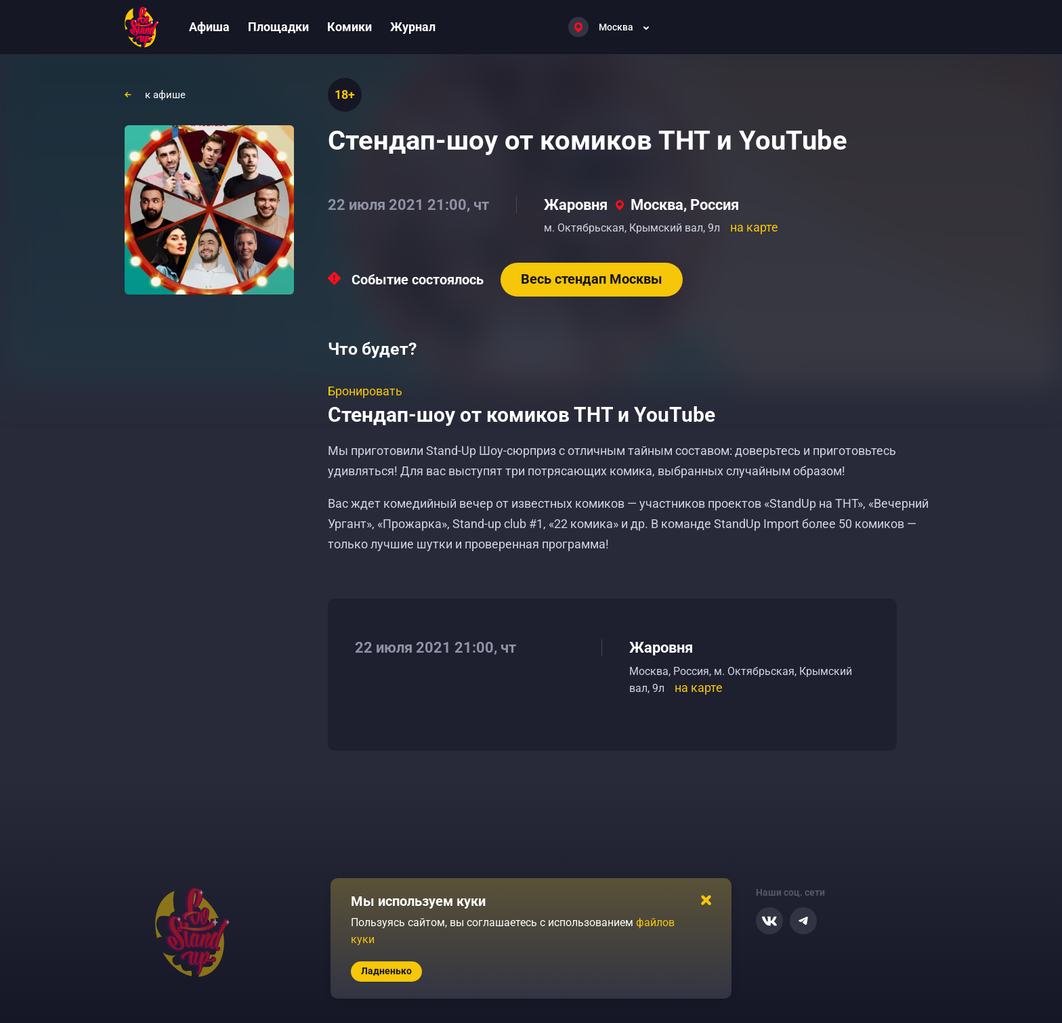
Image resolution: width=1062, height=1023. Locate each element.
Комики (349, 27)
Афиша (209, 27)
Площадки (278, 27)
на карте (754, 227)
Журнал (413, 27)
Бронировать (365, 391)
